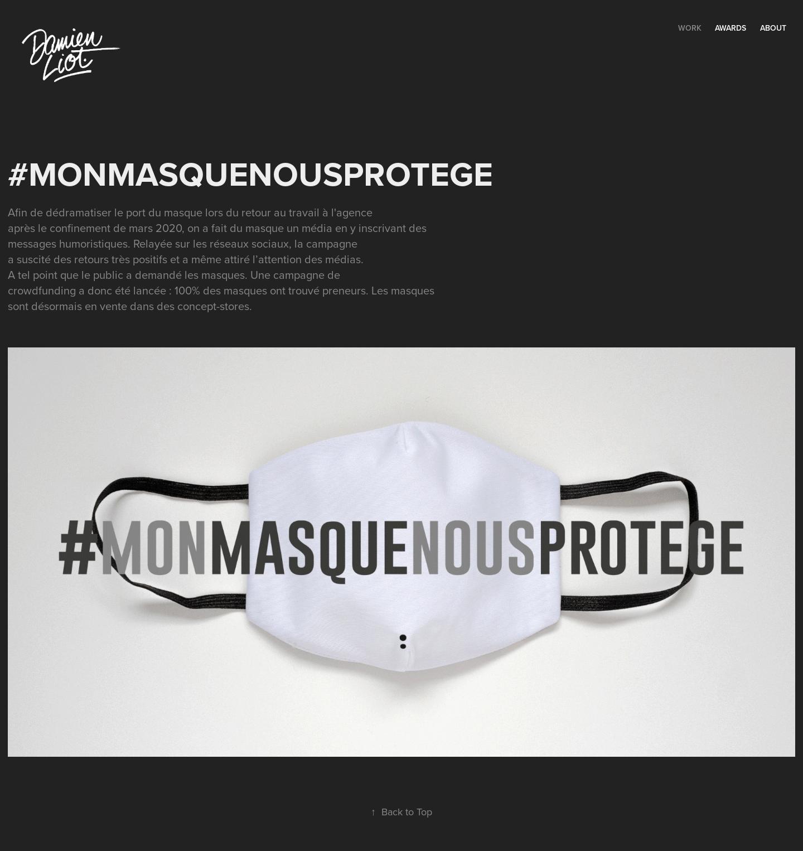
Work (690, 27)
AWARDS (730, 27)
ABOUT (773, 27)
